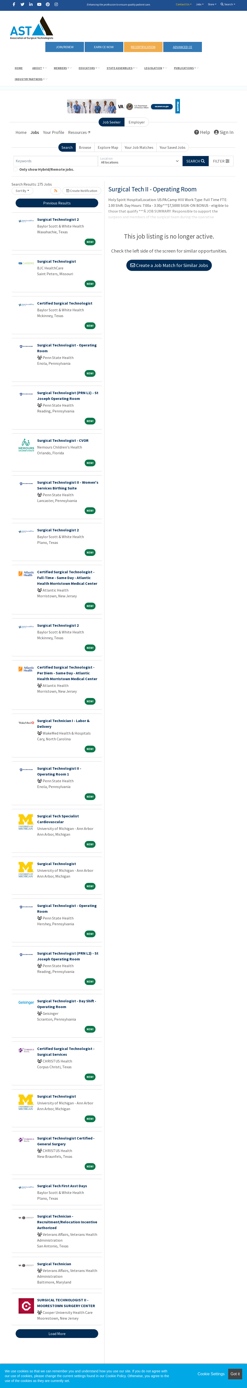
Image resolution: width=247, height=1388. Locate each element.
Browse (85, 147)
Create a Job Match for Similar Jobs (169, 265)
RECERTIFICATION (143, 47)
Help (202, 132)
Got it (235, 1374)
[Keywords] (56, 161)
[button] (221, 161)
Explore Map (108, 147)
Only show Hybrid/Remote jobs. (46, 169)
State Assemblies (119, 68)
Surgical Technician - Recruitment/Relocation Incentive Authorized (67, 1222)
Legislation (153, 68)
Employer (137, 122)
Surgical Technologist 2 (58, 219)
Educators (87, 68)
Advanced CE (182, 47)
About (37, 68)
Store (211, 4)
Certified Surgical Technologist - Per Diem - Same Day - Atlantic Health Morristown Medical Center (67, 673)
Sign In (223, 132)
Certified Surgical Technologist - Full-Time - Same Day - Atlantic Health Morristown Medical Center (67, 577)
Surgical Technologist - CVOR (63, 440)
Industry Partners (28, 79)
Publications (184, 68)
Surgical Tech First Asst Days (62, 1185)
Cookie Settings (211, 1374)
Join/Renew (65, 47)
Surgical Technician (54, 1263)
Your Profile (53, 132)
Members (60, 68)
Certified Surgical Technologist (64, 303)
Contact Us (182, 4)
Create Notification (81, 191)
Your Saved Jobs (172, 147)
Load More (57, 1333)
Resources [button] (77, 132)
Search (227, 4)
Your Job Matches (139, 147)
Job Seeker (112, 122)
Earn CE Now (104, 47)
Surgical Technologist (56, 261)
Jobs (198, 4)
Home (19, 68)
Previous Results (57, 203)
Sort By (21, 191)
